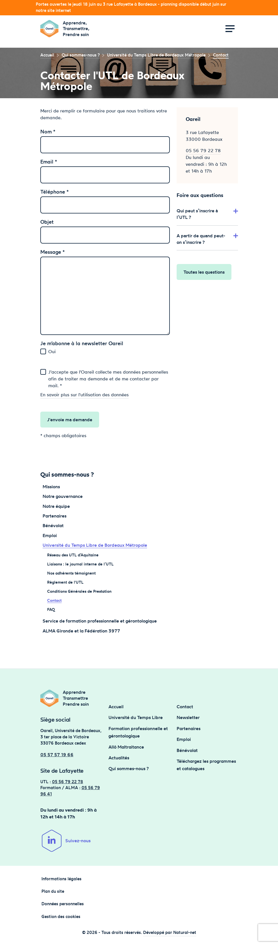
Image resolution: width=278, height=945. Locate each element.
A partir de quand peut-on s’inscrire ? (207, 239)
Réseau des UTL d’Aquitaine (73, 554)
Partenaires (54, 516)
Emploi (50, 535)
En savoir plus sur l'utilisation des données (84, 394)
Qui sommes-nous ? (128, 768)
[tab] (207, 213)
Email (48, 161)
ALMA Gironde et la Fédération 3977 (81, 631)
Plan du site (52, 891)
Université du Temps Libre (135, 717)
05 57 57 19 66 (57, 754)
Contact (54, 600)
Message (52, 252)
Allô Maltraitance (126, 747)
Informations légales (61, 878)
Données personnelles (62, 903)
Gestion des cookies (60, 916)
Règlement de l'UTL (65, 582)
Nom (47, 131)
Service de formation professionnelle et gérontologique (100, 621)
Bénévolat (53, 525)
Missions (51, 486)
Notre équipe (56, 506)
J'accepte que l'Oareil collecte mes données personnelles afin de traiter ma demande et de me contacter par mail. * (108, 378)
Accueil (47, 55)
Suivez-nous (65, 840)
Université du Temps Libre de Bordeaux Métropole (95, 545)
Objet (47, 222)
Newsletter (188, 717)
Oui (52, 351)
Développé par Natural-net (169, 932)
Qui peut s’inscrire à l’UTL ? (207, 214)
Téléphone (54, 191)
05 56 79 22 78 (203, 150)
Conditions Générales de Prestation (79, 591)
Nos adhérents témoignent (71, 573)
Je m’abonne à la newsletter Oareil (81, 343)
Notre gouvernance (63, 496)
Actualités (118, 757)
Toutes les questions (204, 272)
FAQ (51, 609)
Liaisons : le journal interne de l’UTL (80, 563)
